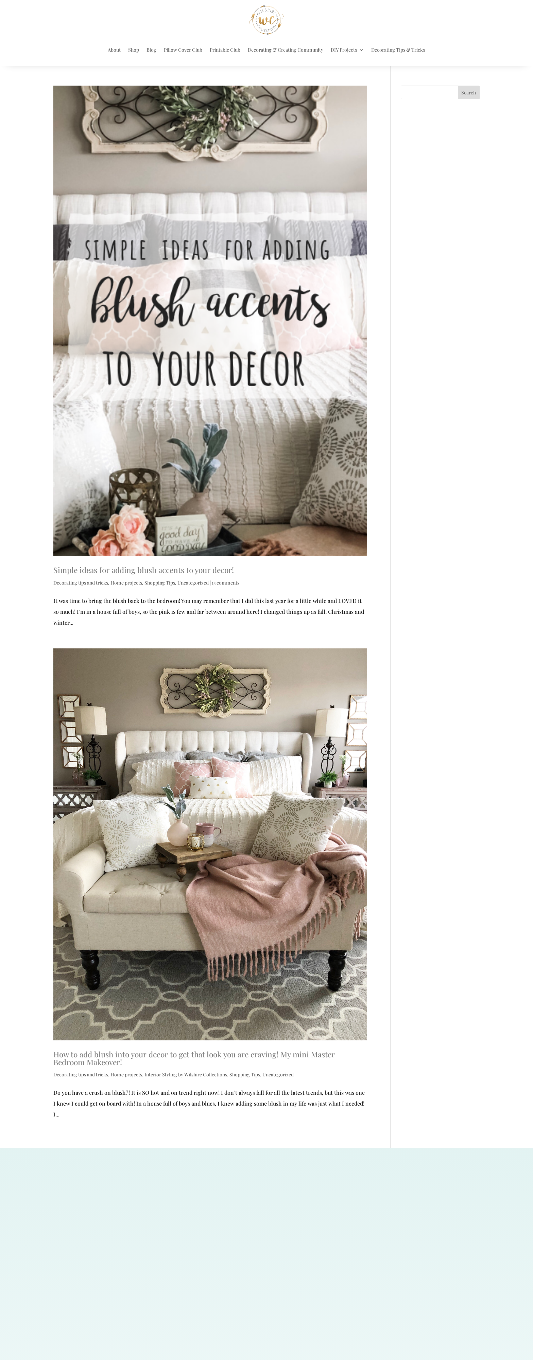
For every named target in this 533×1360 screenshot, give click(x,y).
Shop (133, 50)
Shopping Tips (159, 582)
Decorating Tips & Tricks (398, 50)
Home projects (126, 582)
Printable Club (225, 50)
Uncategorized (193, 582)
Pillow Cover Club (183, 50)
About (114, 50)
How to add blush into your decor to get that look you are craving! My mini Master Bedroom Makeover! (194, 1058)
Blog (151, 50)
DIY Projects (344, 50)
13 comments (225, 582)
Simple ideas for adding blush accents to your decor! (143, 570)
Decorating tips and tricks (80, 582)
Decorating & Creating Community (285, 50)
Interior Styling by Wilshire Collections (185, 1074)
